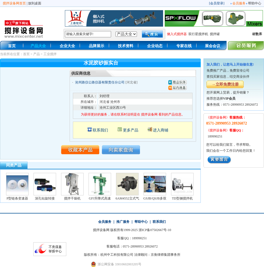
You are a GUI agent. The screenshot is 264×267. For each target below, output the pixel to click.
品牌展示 (96, 46)
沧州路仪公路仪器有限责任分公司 (100, 82)
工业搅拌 (50, 54)
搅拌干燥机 (72, 198)
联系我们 (100, 130)
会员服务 (239, 3)
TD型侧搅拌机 (182, 198)
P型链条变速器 (17, 198)
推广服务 (123, 222)
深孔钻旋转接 (45, 198)
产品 (36, 54)
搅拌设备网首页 (14, 3)
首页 (12, 46)
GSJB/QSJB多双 (154, 198)
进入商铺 (160, 130)
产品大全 (38, 46)
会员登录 (216, 3)
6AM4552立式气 (127, 198)
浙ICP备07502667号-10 (155, 230)
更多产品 (130, 130)
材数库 (257, 34)
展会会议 (212, 46)
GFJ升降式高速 (100, 198)
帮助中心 (254, 3)
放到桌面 (34, 3)
